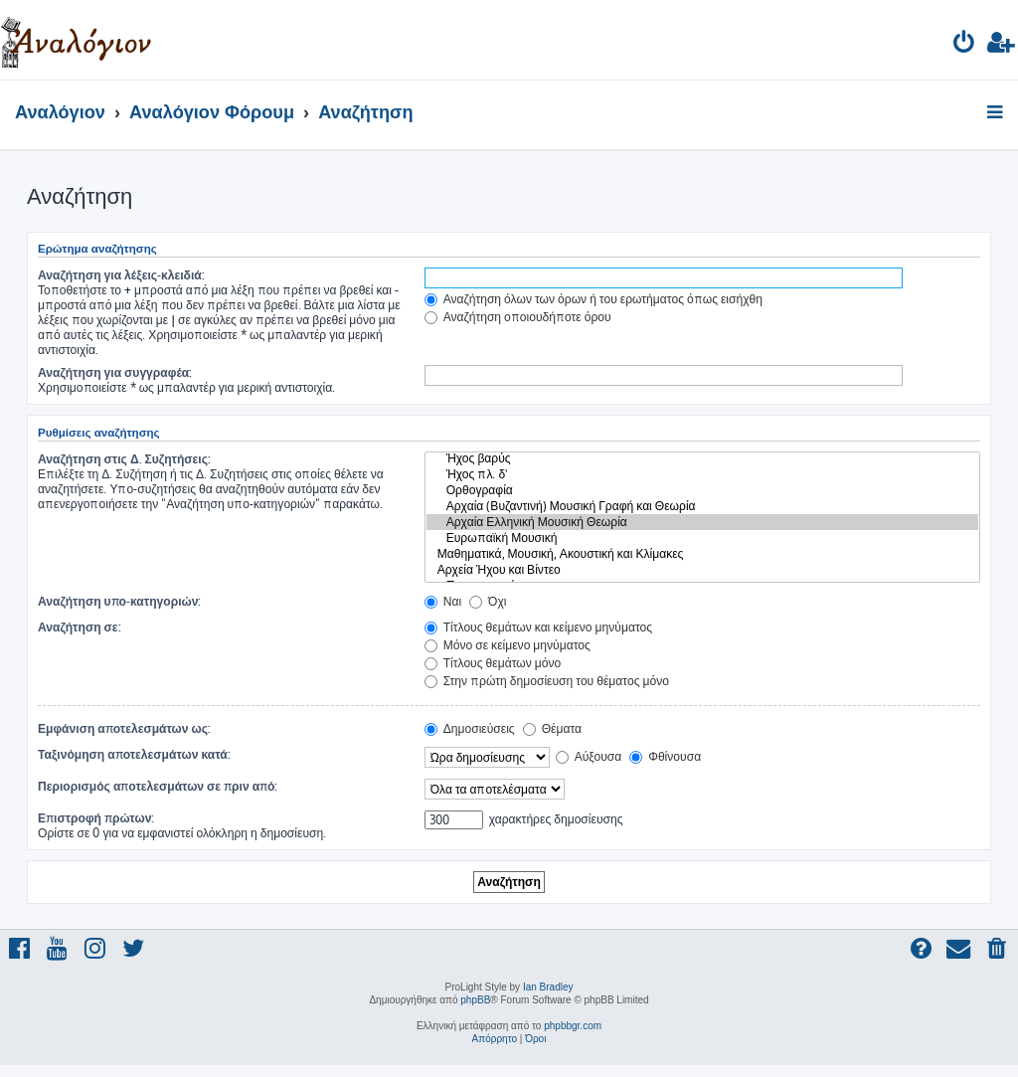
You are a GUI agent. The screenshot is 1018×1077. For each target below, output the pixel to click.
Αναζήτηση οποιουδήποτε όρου (517, 316)
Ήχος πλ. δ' (702, 474)
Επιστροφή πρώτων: (96, 817)
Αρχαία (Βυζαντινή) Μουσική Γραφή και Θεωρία (702, 506)
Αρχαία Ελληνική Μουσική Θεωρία (702, 522)
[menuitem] (964, 45)
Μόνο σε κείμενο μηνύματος (507, 644)
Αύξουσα (589, 756)
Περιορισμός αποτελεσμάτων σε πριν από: (158, 786)
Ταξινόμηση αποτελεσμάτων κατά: (134, 754)
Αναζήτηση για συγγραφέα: (115, 372)
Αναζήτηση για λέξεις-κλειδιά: (121, 275)
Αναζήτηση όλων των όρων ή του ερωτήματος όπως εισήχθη (593, 298)
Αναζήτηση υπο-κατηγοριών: (119, 601)
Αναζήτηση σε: (79, 627)
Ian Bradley (548, 987)
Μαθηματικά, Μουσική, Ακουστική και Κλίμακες (702, 554)
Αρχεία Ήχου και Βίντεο (702, 570)
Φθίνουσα (665, 756)
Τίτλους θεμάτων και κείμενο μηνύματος (538, 627)
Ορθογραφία (702, 490)
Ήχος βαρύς (702, 458)
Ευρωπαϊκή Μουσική (702, 538)
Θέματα (552, 728)
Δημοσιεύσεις (469, 728)
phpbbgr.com (572, 1025)
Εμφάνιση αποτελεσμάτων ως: (124, 728)
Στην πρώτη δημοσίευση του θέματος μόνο (546, 680)
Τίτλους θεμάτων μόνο (493, 662)
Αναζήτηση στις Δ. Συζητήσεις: (124, 458)
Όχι (487, 601)
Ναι (442, 601)
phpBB (475, 999)
